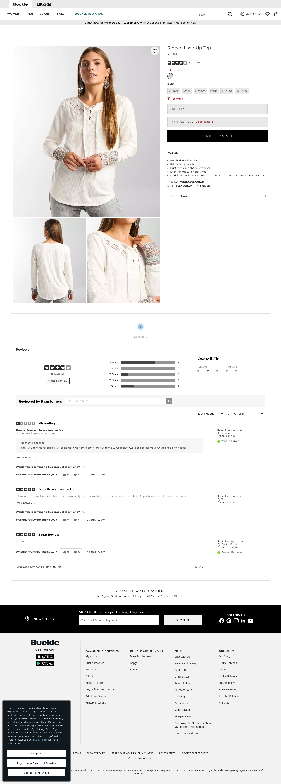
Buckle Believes (228, 676)
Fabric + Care (218, 196)
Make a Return (94, 682)
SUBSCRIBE (183, 620)
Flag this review (95, 474)
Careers (223, 669)
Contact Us (181, 670)
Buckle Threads (228, 663)
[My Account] (250, 14)
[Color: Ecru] (170, 76)
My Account (92, 656)
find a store (42, 619)
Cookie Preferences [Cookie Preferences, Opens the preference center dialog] (36, 772)
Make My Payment (141, 656)
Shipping (180, 696)
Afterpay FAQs (183, 716)
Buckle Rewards (95, 663)
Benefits (135, 669)
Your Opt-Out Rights (186, 733)
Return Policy (182, 683)
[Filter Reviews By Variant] (246, 413)
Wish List (91, 669)
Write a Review (57, 380)
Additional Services (97, 696)
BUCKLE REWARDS (89, 13)
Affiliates (224, 702)
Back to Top (53, 566)
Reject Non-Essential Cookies (36, 763)
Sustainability (227, 682)
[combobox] (212, 14)
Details (218, 153)
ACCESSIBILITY (167, 753)
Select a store (204, 121)
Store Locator (182, 709)
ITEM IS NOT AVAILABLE (218, 135)
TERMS (77, 753)
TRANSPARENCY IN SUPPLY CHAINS (132, 753)
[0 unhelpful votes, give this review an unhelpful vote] (76, 474)
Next (199, 567)
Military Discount (96, 702)
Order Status (182, 676)
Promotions (181, 703)
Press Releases (227, 689)
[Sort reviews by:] (210, 413)
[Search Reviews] (118, 401)
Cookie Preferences (195, 753)
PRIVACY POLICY (96, 753)
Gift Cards (91, 676)
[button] (13, 14)
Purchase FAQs (183, 690)
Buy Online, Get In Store (100, 689)
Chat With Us (182, 656)
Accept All (37, 753)
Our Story (224, 656)
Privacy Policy (39, 739)
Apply (133, 663)
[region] (36, 741)
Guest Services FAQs (186, 663)
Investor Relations (229, 696)
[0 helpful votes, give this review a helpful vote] (65, 474)
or (177, 22)
